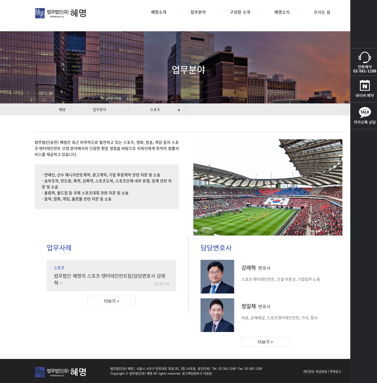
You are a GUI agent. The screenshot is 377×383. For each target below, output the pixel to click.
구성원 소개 (240, 12)
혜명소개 (158, 12)
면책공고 (335, 371)
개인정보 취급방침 (315, 371)
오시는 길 (322, 12)
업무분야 (198, 12)
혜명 (62, 109)
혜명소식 (282, 12)
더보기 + (111, 301)
